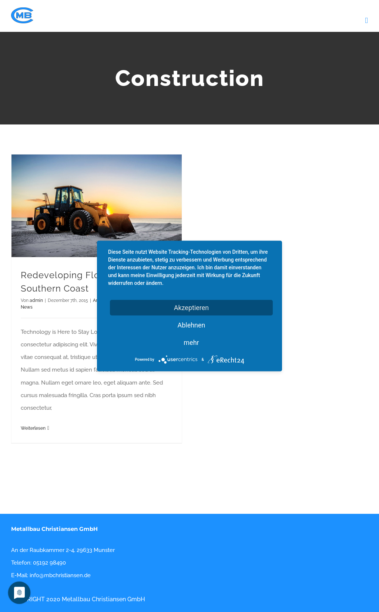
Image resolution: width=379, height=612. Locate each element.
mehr (191, 342)
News (27, 307)
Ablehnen (191, 325)
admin (36, 300)
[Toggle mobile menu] (366, 20)
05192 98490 (49, 562)
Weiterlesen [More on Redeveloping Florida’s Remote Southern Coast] (33, 428)
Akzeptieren (191, 308)
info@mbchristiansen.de (60, 575)
